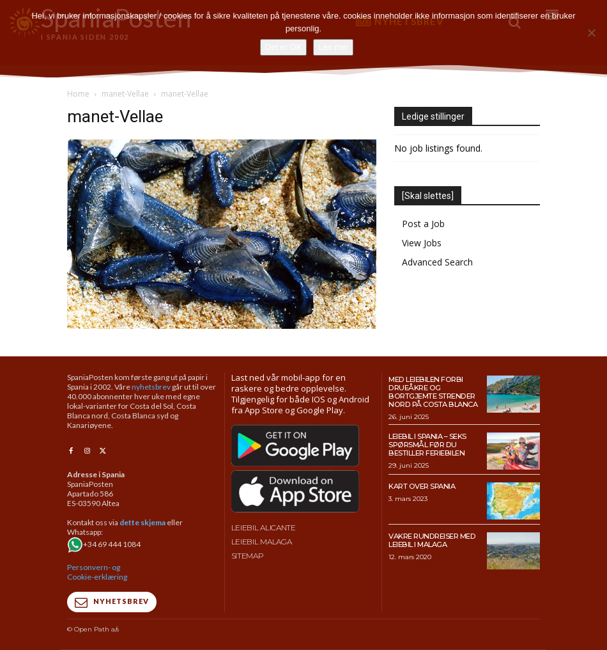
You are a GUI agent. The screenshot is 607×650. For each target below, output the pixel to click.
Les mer (333, 47)
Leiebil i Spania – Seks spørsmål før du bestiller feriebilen (427, 443)
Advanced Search (437, 262)
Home (78, 93)
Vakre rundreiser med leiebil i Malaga (430, 539)
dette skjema (142, 522)
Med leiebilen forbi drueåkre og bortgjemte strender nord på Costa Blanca (431, 391)
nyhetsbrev (151, 387)
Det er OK (283, 47)
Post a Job (423, 224)
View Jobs (422, 243)
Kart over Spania (421, 485)
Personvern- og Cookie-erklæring (97, 572)
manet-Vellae (125, 93)
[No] (591, 32)
